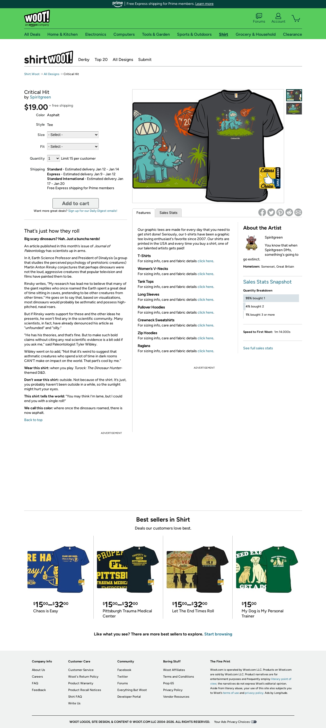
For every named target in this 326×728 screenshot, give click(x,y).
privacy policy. (254, 693)
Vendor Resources (176, 696)
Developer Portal (129, 696)
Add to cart (75, 203)
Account (278, 18)
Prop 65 (168, 683)
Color (40, 115)
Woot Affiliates (174, 670)
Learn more (204, 4)
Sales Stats (169, 213)
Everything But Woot (132, 690)
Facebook (124, 670)
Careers (37, 676)
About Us (38, 670)
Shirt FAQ (75, 696)
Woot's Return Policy (83, 676)
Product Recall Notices (84, 690)
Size (41, 135)
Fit (42, 146)
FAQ (35, 683)
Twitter (122, 676)
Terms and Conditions (178, 676)
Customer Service (81, 670)
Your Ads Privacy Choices (232, 722)
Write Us (74, 703)
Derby (84, 59)
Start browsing (218, 634)
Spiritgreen (40, 97)
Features (143, 213)
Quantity (37, 158)
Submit (145, 59)
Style (40, 124)
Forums (259, 18)
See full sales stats (258, 348)
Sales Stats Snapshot (267, 282)
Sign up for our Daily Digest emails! (92, 211)
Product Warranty (80, 683)
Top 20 (101, 59)
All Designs (123, 59)
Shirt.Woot (48, 57)
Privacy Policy (172, 690)
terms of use (231, 693)
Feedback (39, 690)
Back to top (33, 420)
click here (205, 261)
